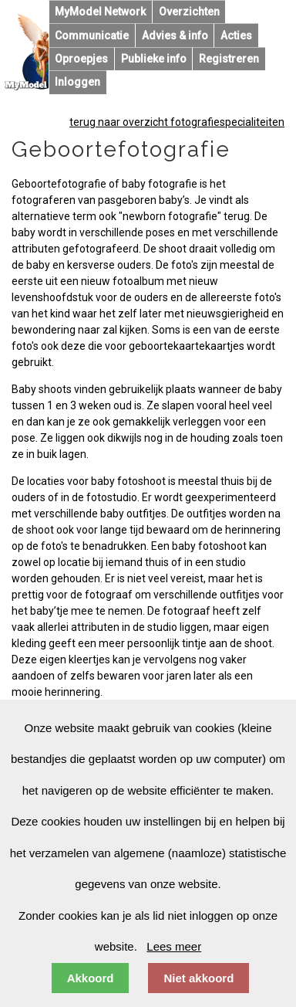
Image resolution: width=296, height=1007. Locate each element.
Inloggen (77, 82)
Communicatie (92, 35)
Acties (236, 35)
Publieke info (154, 59)
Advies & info (175, 35)
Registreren (229, 59)
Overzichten (189, 11)
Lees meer (173, 946)
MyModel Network (100, 11)
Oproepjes (81, 59)
